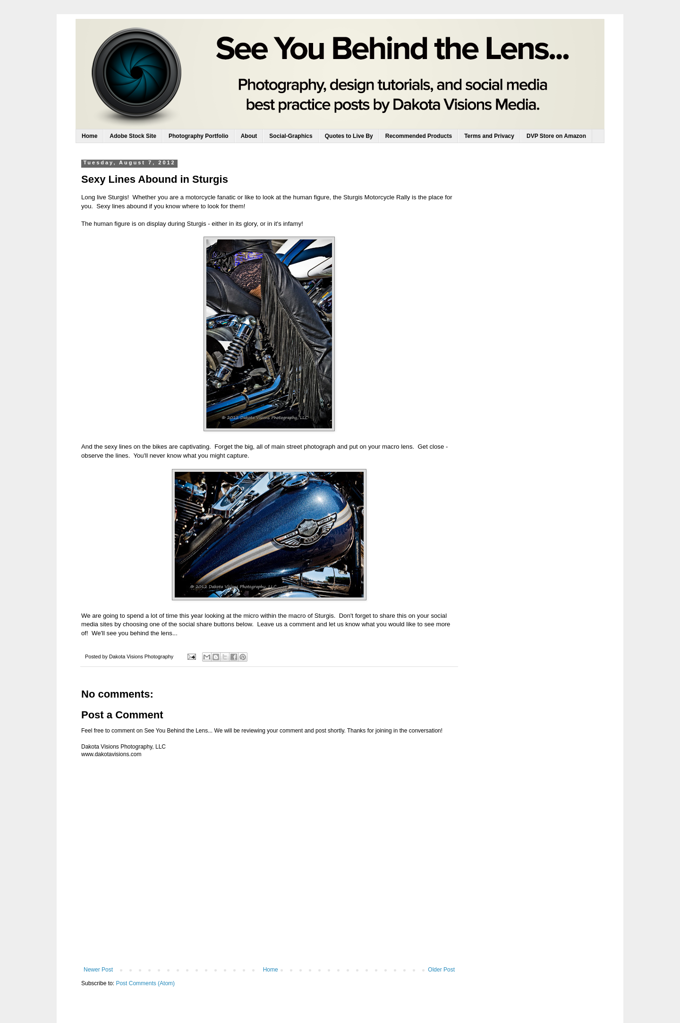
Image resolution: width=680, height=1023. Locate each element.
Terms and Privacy (489, 136)
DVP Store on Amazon (556, 136)
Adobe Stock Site (133, 136)
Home (89, 136)
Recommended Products (418, 136)
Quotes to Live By (349, 136)
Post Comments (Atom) (145, 983)
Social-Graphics (290, 136)
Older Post (441, 969)
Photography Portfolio (199, 136)
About (249, 136)
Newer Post (98, 969)
